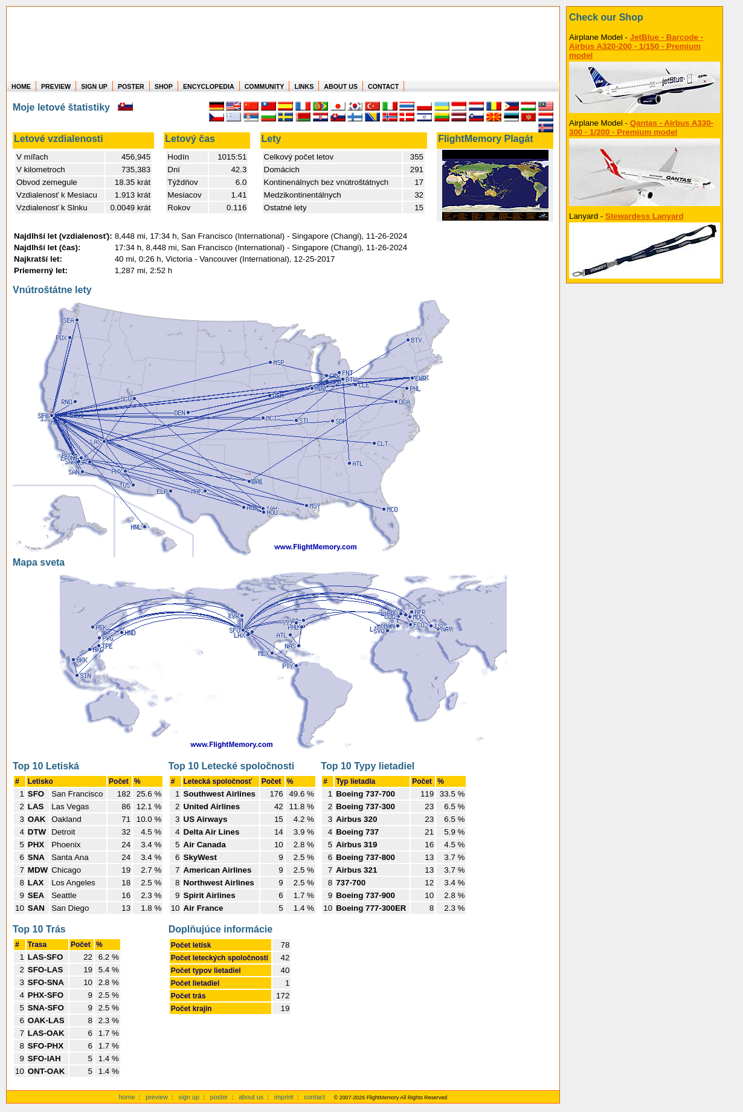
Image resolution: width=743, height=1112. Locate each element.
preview (157, 1097)
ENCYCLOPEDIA (208, 86)
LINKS (304, 86)
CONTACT (383, 86)
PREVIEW (56, 86)
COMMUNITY (265, 86)
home (127, 1097)
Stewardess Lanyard (644, 216)
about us (251, 1097)
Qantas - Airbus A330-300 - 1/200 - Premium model (641, 127)
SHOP (164, 86)
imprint (284, 1097)
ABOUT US (341, 86)
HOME (21, 86)
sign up (189, 1097)
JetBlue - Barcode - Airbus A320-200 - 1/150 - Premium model (636, 46)
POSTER (131, 86)
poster (219, 1097)
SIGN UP (94, 86)
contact (314, 1097)
